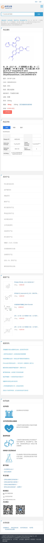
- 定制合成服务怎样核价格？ (11, 479)
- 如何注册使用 (7, 471)
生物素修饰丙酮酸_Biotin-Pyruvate (23, 304)
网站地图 (5, 541)
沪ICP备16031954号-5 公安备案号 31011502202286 (16, 537)
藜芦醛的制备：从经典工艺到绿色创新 (13, 372)
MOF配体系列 (8, 219)
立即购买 (7, 112)
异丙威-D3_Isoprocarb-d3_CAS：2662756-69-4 (27, 293)
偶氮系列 (7, 196)
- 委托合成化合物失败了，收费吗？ (12, 487)
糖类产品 (7, 201)
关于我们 (15, 539)
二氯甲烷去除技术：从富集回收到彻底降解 (14, 354)
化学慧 (31, 527)
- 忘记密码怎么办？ (8, 469)
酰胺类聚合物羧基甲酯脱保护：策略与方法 (14, 367)
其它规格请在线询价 (25, 104)
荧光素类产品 (23, 20)
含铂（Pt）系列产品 (10, 260)
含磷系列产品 (8, 254)
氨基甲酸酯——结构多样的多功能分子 (13, 376)
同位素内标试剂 (9, 184)
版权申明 (27, 539)
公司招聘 (21, 539)
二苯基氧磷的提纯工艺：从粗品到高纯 (13, 386)
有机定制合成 (14, 527)
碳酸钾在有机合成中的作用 (10, 381)
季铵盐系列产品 (9, 213)
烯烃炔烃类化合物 (9, 266)
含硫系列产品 (8, 231)
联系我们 (33, 539)
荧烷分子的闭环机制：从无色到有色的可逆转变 (15, 390)
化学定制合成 (23, 527)
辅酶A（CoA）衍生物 (11, 243)
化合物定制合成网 (10, 529)
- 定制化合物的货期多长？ (10, 484)
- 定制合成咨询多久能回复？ (11, 482)
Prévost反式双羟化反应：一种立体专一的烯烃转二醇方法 (18, 363)
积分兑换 (38, 539)
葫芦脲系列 (7, 190)
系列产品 (16, 20)
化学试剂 (10, 20)
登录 (36, 1)
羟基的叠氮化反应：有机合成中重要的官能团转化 (16, 358)
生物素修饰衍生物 (9, 248)
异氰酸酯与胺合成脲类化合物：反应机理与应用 (15, 349)
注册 (40, 1)
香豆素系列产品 (9, 207)
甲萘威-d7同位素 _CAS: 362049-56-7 (24, 282)
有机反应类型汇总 (7, 539)
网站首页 (4, 20)
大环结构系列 (8, 225)
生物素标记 (6, 527)
